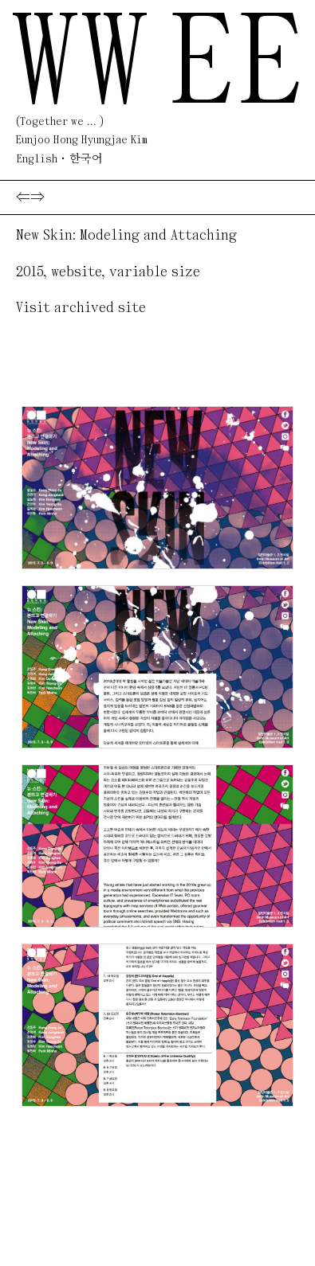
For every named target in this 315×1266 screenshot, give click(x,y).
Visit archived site (81, 308)
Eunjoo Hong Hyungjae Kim (82, 141)
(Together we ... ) (60, 122)
